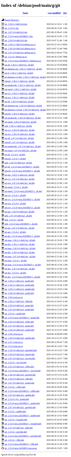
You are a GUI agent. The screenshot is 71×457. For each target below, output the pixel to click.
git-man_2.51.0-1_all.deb (16, 260)
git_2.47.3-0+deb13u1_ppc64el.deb (20, 407)
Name (25, 13)
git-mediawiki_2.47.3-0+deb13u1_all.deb (23, 146)
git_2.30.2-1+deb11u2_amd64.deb (19, 289)
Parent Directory (12, 20)
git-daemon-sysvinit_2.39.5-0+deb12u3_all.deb (25, 110)
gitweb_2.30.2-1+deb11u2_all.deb (19, 81)
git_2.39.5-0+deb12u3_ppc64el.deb (20, 375)
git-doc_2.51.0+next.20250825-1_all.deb (22, 277)
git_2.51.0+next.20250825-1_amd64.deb (22, 415)
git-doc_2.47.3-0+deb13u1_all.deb (20, 269)
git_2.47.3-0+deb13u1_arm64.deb (19, 383)
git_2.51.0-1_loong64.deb (16, 420)
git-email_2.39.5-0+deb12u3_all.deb (20, 122)
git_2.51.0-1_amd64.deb (15, 411)
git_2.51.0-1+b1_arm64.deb (17, 399)
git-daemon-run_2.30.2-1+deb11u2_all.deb (23, 69)
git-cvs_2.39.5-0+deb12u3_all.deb (19, 130)
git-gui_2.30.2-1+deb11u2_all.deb (19, 175)
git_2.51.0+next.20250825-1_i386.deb (21, 444)
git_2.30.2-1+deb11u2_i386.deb (18, 301)
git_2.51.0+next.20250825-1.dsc (19, 36)
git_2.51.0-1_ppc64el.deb (16, 432)
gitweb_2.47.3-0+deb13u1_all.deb (19, 142)
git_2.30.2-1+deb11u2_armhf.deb (19, 281)
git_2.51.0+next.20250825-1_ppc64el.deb (23, 436)
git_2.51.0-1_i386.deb (14, 440)
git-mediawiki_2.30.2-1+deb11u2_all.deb (23, 85)
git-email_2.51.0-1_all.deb (16, 187)
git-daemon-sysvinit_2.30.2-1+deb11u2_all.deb (25, 77)
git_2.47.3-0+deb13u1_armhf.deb (19, 309)
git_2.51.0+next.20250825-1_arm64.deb (22, 403)
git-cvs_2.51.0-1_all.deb (15, 195)
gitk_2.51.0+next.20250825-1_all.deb (21, 224)
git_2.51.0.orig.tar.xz (14, 346)
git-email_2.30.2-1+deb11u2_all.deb (20, 89)
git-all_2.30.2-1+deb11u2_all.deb (19, 65)
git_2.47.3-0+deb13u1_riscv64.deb (20, 358)
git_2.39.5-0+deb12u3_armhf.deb (19, 293)
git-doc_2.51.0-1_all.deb (15, 273)
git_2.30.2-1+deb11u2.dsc (16, 24)
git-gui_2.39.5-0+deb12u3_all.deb (19, 212)
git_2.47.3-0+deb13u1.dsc (16, 32)
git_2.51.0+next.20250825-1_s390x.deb (22, 391)
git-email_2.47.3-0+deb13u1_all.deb (20, 150)
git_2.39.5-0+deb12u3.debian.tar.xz (20, 48)
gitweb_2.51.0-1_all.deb (15, 159)
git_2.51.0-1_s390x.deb (15, 387)
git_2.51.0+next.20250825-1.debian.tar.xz (23, 61)
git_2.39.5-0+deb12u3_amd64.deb (20, 338)
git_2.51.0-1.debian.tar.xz (16, 57)
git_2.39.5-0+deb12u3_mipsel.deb (19, 354)
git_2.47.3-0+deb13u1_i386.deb (19, 428)
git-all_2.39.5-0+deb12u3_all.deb (19, 101)
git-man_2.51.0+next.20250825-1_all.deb (23, 265)
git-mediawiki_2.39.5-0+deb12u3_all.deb (23, 118)
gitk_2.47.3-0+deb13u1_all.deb (18, 216)
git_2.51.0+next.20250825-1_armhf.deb (22, 318)
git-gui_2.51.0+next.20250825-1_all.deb (22, 236)
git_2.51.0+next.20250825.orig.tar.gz (21, 448)
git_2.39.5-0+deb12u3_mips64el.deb (21, 350)
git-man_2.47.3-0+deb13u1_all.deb (20, 256)
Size (65, 13)
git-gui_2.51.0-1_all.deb (15, 232)
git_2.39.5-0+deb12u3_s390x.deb (19, 322)
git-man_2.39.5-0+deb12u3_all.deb (20, 248)
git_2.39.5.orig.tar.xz (14, 334)
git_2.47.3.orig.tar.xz (14, 342)
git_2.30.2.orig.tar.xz (14, 297)
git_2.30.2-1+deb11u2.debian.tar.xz (20, 44)
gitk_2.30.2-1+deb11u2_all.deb (18, 126)
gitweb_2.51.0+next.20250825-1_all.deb (22, 171)
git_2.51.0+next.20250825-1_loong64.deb (23, 424)
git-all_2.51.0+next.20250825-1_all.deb (22, 167)
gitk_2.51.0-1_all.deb (14, 220)
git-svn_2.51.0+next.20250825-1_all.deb (22, 207)
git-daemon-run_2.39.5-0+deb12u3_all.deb (23, 106)
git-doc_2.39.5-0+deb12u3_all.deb (20, 252)
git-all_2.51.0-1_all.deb (15, 154)
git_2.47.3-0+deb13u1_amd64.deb (20, 395)
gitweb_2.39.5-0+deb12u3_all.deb (19, 114)
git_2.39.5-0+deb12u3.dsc (16, 40)
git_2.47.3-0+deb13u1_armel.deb (19, 326)
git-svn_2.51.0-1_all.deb (15, 203)
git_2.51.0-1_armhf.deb (15, 314)
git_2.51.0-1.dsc (12, 28)
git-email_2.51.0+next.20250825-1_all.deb (23, 191)
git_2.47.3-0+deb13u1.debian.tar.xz (20, 53)
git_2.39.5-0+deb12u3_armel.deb (19, 305)
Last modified (54, 13)
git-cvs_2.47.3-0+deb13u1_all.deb (19, 179)
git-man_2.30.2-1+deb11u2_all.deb (20, 240)
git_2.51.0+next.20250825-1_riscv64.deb (23, 371)
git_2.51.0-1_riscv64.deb (15, 362)
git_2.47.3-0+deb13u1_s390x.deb (19, 367)
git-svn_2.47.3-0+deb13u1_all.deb (20, 183)
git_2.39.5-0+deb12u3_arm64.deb (19, 330)
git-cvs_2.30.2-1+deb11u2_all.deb (19, 93)
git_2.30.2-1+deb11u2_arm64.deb (19, 285)
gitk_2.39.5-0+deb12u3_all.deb (18, 163)
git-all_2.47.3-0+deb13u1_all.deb (19, 138)
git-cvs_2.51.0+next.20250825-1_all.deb (22, 199)
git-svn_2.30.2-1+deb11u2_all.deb (19, 97)
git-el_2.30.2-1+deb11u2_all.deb (19, 73)
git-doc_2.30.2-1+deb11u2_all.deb (20, 244)
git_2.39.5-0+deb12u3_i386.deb (19, 379)
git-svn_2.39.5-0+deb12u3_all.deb (20, 134)
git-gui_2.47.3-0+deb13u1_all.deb (19, 228)
